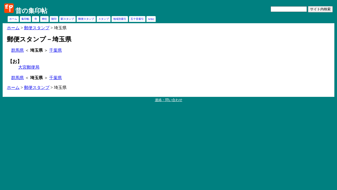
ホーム (13, 18)
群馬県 (17, 50)
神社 (44, 18)
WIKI (151, 19)
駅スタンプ (67, 18)
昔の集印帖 (31, 10)
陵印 (54, 18)
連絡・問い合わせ (168, 100)
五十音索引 (137, 18)
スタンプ (103, 18)
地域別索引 (119, 18)
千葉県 (55, 50)
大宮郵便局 (28, 67)
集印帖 (25, 18)
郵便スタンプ (86, 18)
